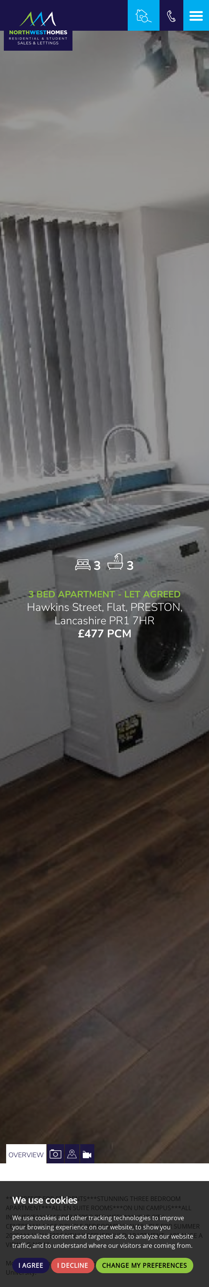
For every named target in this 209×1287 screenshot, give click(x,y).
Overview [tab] (26, 1155)
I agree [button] (30, 1265)
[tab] (72, 1153)
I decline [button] (72, 1265)
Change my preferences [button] (144, 1265)
